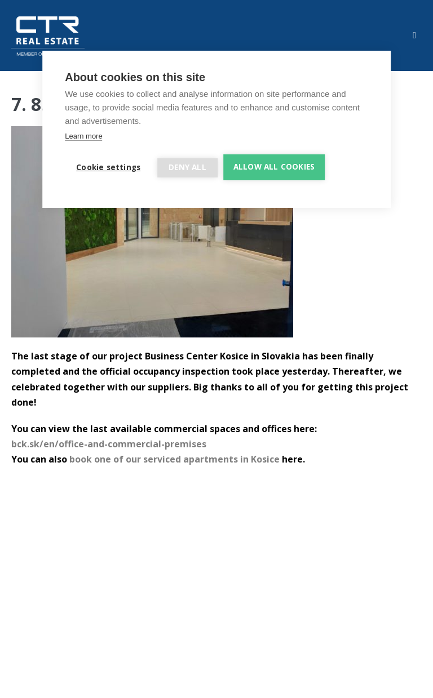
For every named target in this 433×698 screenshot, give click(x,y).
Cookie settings (108, 167)
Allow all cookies (274, 167)
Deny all (187, 167)
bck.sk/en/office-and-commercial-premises (108, 444)
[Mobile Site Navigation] (414, 35)
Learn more (83, 136)
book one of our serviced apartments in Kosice (174, 459)
